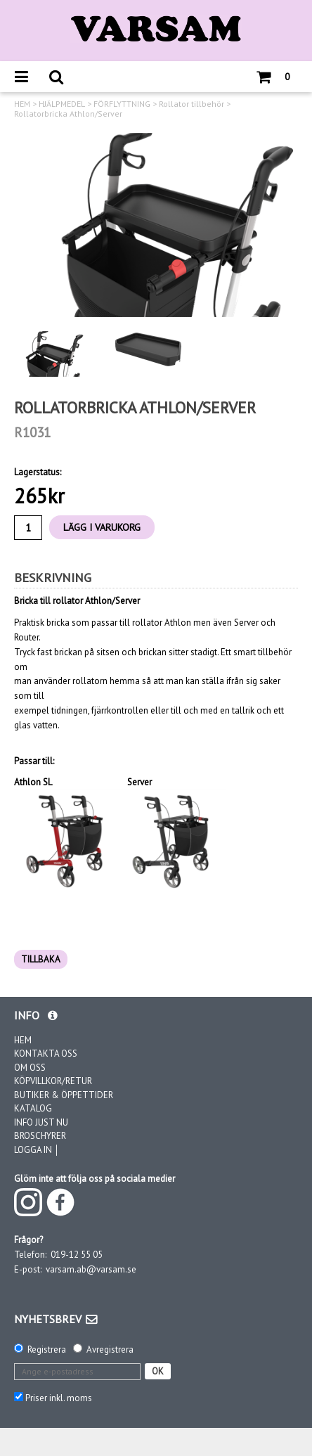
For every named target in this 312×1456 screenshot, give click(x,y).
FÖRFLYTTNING (121, 104)
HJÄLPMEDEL (62, 104)
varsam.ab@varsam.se (91, 1269)
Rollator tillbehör (191, 104)
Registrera (46, 1349)
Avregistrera (110, 1349)
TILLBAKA (40, 959)
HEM (22, 104)
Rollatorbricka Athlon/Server (68, 114)
